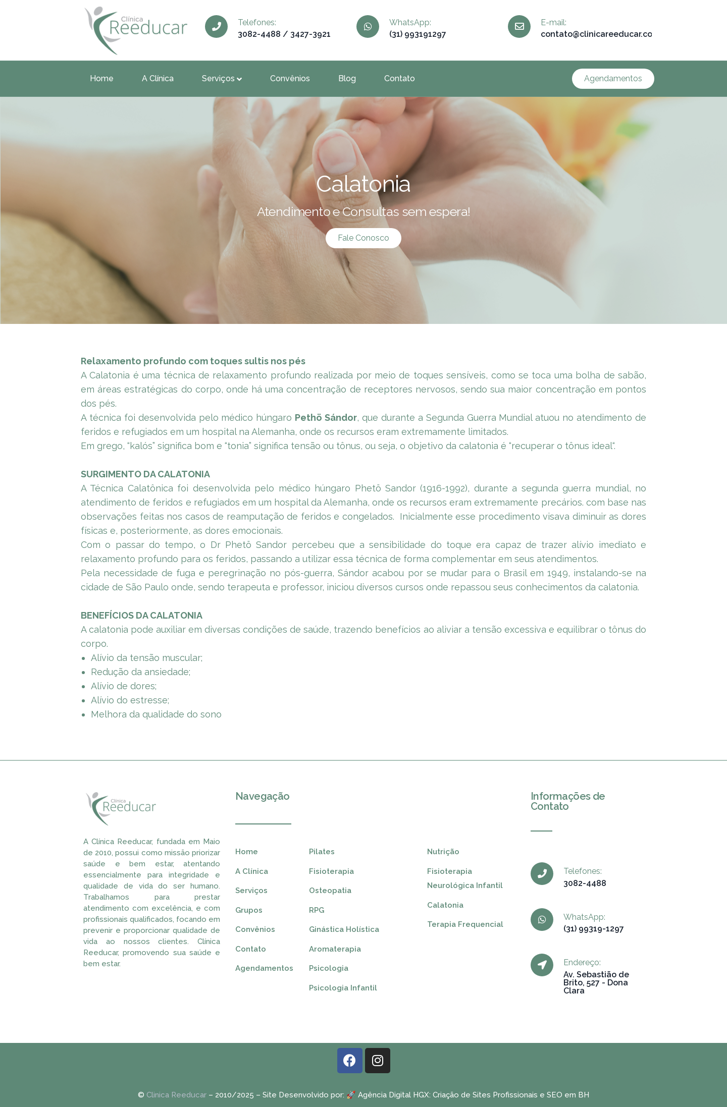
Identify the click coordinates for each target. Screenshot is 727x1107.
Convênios (290, 78)
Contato (399, 78)
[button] (613, 79)
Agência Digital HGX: (394, 1094)
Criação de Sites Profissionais (485, 1094)
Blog (347, 78)
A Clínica (158, 78)
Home (102, 78)
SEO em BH (568, 1094)
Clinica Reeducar (176, 1094)
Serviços (222, 78)
